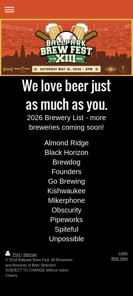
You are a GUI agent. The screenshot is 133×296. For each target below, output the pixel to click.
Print (13, 255)
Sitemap (30, 255)
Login (123, 253)
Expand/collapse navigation (66, 9)
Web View (119, 258)
